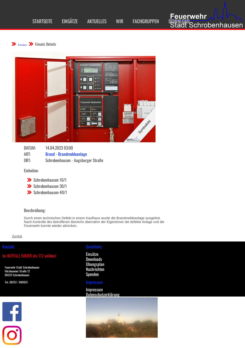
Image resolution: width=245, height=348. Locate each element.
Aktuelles (95, 21)
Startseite (40, 21)
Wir (117, 21)
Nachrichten (95, 269)
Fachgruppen (144, 21)
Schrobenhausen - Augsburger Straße (74, 160)
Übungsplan (95, 264)
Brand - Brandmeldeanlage (66, 154)
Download (177, 21)
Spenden (92, 274)
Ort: (27, 160)
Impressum (94, 289)
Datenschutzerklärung (103, 294)
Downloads (94, 259)
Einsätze (68, 21)
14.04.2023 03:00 (59, 148)
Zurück (17, 236)
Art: (27, 154)
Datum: (30, 148)
